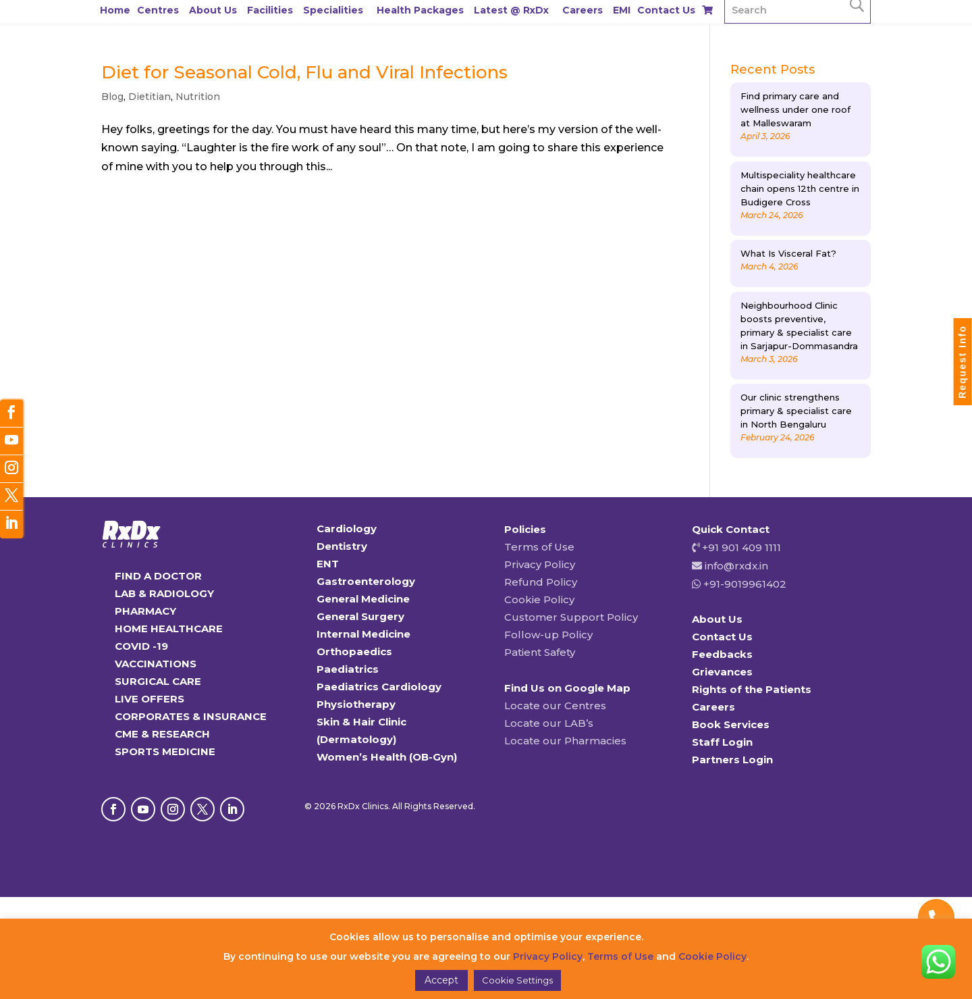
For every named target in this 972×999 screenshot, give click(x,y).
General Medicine (363, 598)
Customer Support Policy (571, 617)
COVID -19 (141, 646)
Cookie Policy (539, 599)
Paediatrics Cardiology (379, 686)
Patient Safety (539, 652)
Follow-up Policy (548, 634)
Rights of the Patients (751, 689)
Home (115, 10)
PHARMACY (145, 611)
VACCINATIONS (155, 663)
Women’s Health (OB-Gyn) (387, 756)
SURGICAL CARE (158, 681)
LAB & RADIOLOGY (164, 593)
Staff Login (722, 742)
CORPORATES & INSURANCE (191, 716)
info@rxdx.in (736, 565)
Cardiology (347, 528)
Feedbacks (722, 654)
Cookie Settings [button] (517, 980)
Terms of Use (539, 546)
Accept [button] (441, 980)
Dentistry (342, 546)
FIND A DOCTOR (158, 575)
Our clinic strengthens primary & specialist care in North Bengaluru (796, 411)
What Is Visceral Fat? (788, 253)
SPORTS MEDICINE (165, 751)
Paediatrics (348, 669)
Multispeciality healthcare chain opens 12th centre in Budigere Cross (799, 188)
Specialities (333, 10)
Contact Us (666, 10)
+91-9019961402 (743, 584)
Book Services (731, 724)
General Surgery (360, 616)
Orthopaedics (354, 651)
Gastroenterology (366, 581)
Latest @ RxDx (511, 10)
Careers (582, 10)
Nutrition (198, 97)
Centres (158, 10)
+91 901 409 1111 (740, 547)
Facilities (270, 10)
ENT (328, 563)
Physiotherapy (356, 704)
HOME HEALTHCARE (169, 628)
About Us (213, 10)
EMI (621, 10)
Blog (112, 97)
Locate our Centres (555, 705)
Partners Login (732, 759)
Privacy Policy (539, 564)
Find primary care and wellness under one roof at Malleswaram (795, 109)
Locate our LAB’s (548, 723)
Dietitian (149, 97)
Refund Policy (540, 581)
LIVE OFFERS (149, 698)
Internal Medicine (363, 633)
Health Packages (420, 10)
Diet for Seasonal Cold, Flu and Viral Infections (304, 72)
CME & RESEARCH (162, 733)
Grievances (722, 671)
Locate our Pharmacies (565, 740)
